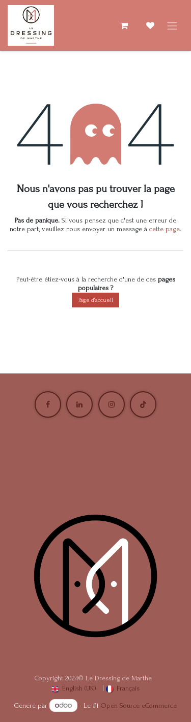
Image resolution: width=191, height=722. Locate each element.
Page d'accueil (95, 300)
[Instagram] (111, 404)
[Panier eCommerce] (123, 25)
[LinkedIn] (79, 404)
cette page (164, 229)
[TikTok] (143, 404)
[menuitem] (73, 689)
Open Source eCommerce (139, 705)
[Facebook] (48, 404)
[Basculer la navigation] (172, 25)
